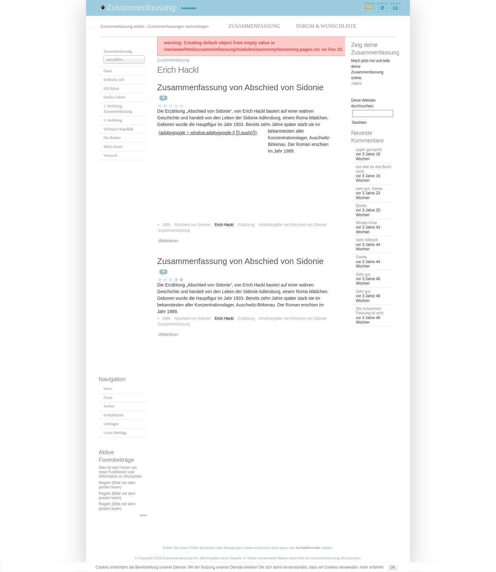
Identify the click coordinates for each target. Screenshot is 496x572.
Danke (361, 206)
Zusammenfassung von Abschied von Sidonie (240, 87)
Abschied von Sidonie (192, 318)
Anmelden (188, 8)
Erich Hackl (223, 318)
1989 (166, 318)
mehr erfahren (371, 567)
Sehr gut (363, 274)
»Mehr (356, 83)
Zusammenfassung (141, 7)
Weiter (143, 515)
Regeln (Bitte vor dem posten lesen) (117, 485)
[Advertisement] (124, 266)
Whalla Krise (366, 223)
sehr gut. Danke (369, 188)
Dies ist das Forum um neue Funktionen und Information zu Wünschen (120, 472)
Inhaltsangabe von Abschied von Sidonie (292, 225)
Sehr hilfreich (367, 240)
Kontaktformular (308, 548)
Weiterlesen (168, 241)
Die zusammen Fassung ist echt (369, 310)
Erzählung (246, 318)
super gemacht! (369, 150)
